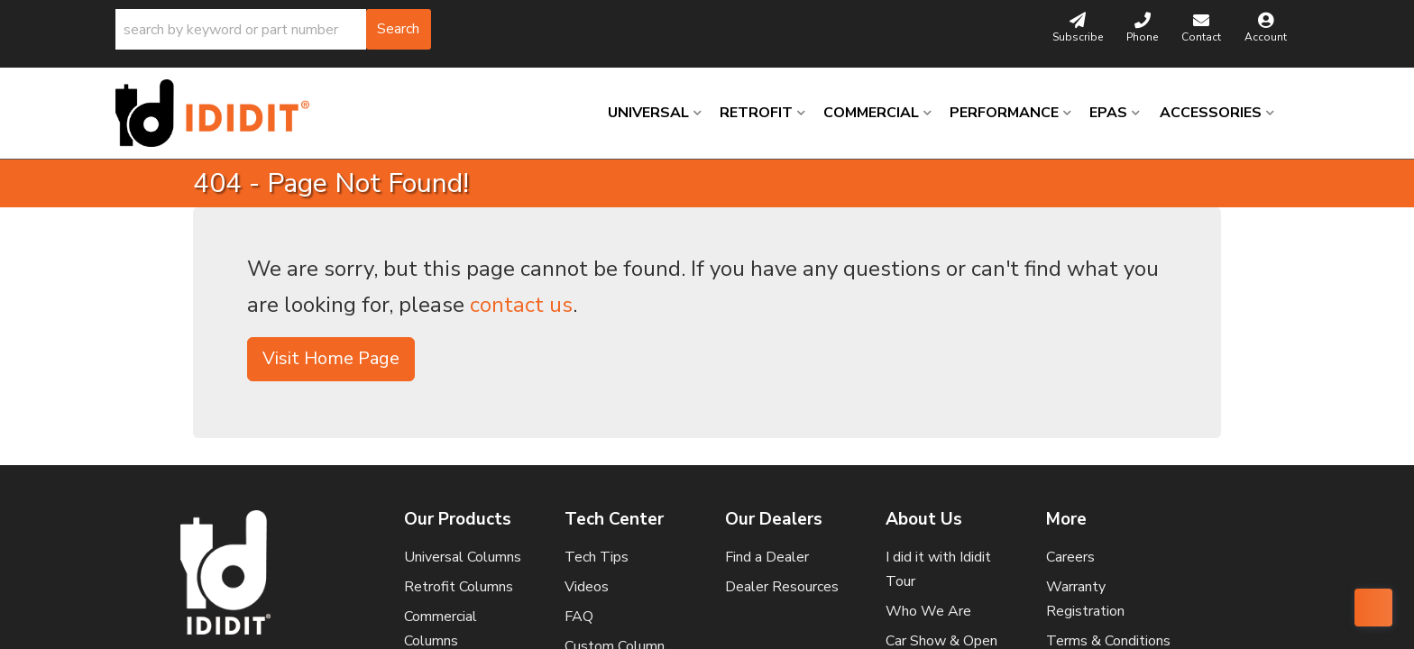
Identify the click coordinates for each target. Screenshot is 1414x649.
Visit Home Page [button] (330, 358)
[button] (273, 29)
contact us (521, 304)
